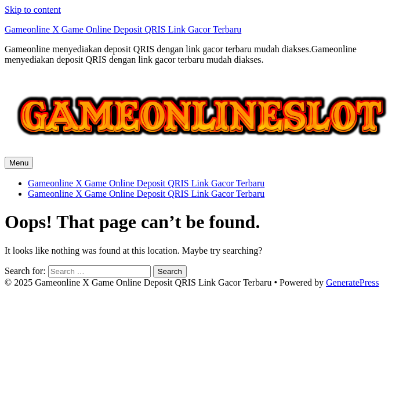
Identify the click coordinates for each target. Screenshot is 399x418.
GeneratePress (352, 282)
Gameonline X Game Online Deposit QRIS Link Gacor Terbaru (123, 29)
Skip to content (33, 10)
